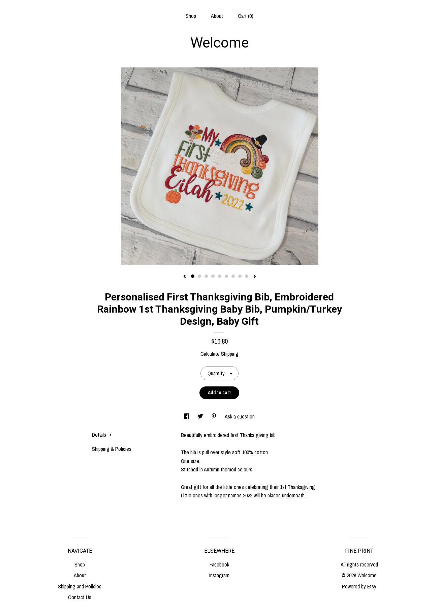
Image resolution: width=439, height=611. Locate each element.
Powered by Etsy (359, 586)
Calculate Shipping (219, 353)
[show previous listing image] (184, 276)
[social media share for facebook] (187, 416)
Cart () (245, 16)
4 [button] (213, 276)
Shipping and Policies (79, 586)
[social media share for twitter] (201, 416)
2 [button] (199, 276)
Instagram (219, 575)
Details (102, 434)
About (217, 16)
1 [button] (192, 276)
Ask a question (240, 416)
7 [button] (233, 276)
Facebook (219, 564)
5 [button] (219, 276)
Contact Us (79, 597)
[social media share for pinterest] (214, 416)
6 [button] (226, 276)
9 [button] (246, 276)
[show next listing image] (254, 276)
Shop (191, 16)
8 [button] (240, 276)
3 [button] (206, 276)
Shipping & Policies (111, 449)
